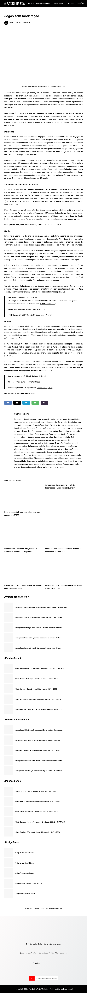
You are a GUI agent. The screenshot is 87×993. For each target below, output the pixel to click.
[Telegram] (26, 403)
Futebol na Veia (31, 908)
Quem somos (25, 953)
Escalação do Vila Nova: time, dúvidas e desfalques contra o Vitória (38, 761)
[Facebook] (8, 403)
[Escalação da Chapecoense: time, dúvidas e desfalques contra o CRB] (64, 532)
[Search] (82, 3)
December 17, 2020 (44, 315)
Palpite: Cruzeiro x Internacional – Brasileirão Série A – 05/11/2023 (38, 709)
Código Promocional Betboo (24, 873)
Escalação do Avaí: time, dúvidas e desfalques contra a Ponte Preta (38, 771)
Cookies (51, 953)
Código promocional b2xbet (24, 853)
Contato (34, 953)
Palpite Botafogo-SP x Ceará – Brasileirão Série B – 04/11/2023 (37, 832)
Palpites (72, 3)
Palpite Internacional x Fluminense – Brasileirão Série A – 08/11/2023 (39, 669)
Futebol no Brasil (44, 3)
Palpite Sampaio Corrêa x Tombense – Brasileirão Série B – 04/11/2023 (39, 822)
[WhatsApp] (35, 403)
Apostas (80, 3)
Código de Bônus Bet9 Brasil (24, 893)
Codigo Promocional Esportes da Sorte (28, 883)
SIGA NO (36, 963)
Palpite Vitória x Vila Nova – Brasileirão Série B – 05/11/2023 (36, 812)
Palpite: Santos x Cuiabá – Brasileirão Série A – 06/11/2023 (35, 689)
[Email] (44, 403)
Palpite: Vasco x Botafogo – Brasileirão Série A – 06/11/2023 (36, 679)
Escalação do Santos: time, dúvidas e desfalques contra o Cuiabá (37, 648)
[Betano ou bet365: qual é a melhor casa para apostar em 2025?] (23, 496)
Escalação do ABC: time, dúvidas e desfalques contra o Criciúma (37, 740)
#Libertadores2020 (47, 304)
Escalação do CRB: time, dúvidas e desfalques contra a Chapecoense (38, 730)
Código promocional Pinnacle (24, 863)
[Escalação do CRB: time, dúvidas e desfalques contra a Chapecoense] (23, 569)
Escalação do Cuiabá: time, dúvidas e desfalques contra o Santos (37, 638)
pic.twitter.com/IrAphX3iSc (29, 382)
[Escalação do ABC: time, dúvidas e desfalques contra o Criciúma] (64, 569)
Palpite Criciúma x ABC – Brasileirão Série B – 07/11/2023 (35, 791)
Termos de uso (61, 953)
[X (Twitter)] (17, 403)
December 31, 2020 (44, 388)
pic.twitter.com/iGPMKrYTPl (34, 309)
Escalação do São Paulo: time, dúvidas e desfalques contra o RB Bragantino (41, 607)
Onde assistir (59, 3)
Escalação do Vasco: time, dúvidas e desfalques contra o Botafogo (38, 617)
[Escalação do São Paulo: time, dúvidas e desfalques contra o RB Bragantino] (23, 532)
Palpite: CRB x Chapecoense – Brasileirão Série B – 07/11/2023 (37, 802)
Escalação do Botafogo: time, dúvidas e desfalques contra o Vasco (38, 628)
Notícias (31, 3)
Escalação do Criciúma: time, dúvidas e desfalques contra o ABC (37, 750)
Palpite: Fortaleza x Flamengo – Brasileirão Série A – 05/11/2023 (37, 699)
